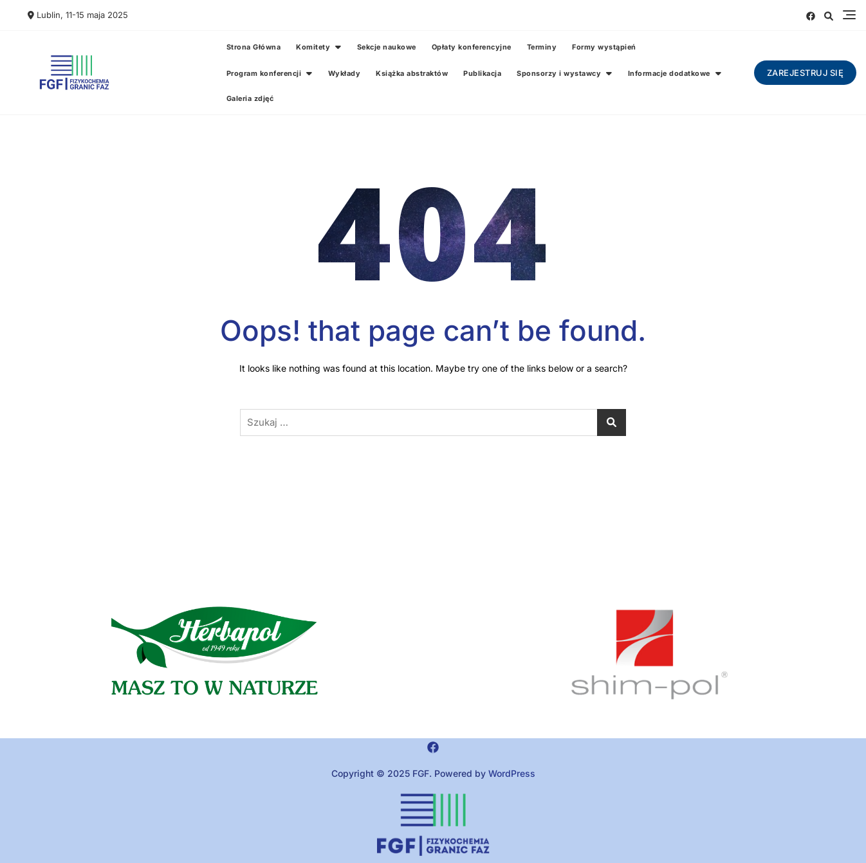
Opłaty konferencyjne (471, 46)
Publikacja (482, 73)
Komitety (313, 46)
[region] (649, 655)
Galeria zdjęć (250, 98)
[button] (216, 655)
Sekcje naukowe (386, 46)
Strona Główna (253, 46)
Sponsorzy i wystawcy (559, 73)
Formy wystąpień (604, 46)
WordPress (511, 773)
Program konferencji (264, 73)
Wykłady (344, 73)
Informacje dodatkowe (669, 73)
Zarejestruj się (805, 73)
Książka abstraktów (412, 73)
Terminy (542, 46)
